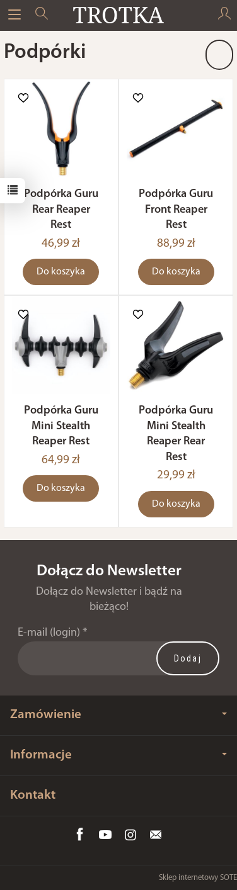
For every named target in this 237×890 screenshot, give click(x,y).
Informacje (118, 755)
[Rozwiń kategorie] (14, 15)
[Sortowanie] (219, 55)
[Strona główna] (118, 15)
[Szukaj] (41, 15)
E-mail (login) (49, 633)
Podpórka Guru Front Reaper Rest (176, 209)
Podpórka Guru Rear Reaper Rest (61, 209)
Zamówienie (118, 714)
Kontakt (32, 795)
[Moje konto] (224, 15)
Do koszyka (61, 272)
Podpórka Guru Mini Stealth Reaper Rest (61, 426)
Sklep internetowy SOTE (198, 878)
